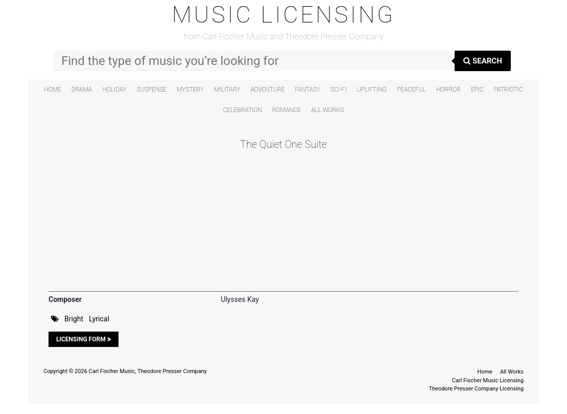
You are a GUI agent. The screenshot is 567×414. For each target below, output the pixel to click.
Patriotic (508, 89)
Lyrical (99, 319)
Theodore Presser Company (172, 371)
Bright (73, 319)
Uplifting (372, 89)
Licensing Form (83, 339)
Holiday (114, 89)
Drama (82, 89)
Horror (448, 89)
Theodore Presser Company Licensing (476, 388)
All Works (327, 110)
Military (227, 89)
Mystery (190, 89)
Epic (477, 89)
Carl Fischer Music (112, 371)
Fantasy (307, 89)
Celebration (242, 110)
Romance (286, 110)
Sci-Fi (338, 89)
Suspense (152, 89)
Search (482, 61)
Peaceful (411, 89)
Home (52, 89)
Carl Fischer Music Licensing (488, 380)
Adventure (267, 89)
